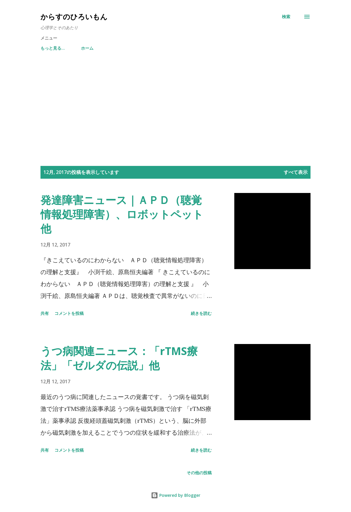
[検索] (286, 16)
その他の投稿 (199, 472)
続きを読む (201, 313)
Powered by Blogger (175, 495)
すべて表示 (296, 172)
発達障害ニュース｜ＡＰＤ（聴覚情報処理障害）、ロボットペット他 (121, 214)
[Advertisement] (175, 109)
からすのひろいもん (73, 16)
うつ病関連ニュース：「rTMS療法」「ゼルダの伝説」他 (119, 358)
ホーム (50, 48)
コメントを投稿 (69, 313)
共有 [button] (44, 313)
